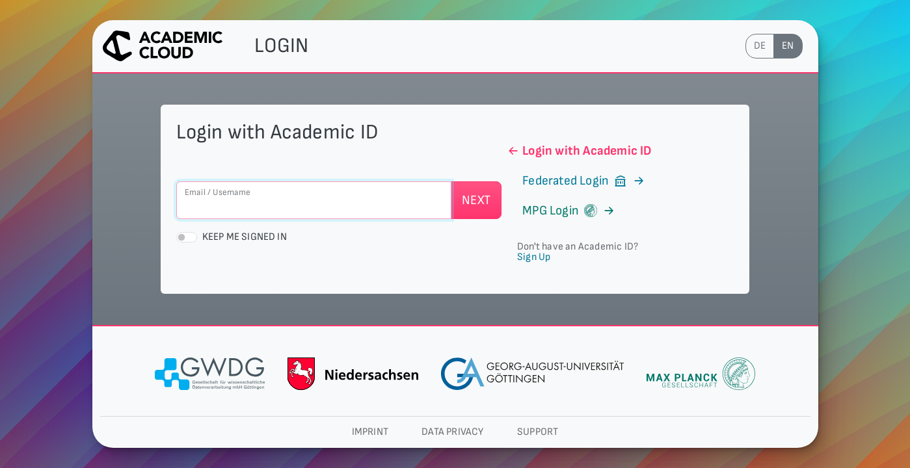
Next (476, 200)
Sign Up (533, 257)
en (788, 46)
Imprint (370, 432)
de (760, 46)
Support (537, 432)
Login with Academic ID (579, 151)
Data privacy (452, 432)
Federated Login (576, 180)
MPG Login (561, 210)
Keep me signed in (244, 237)
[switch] (186, 237)
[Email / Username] (314, 200)
